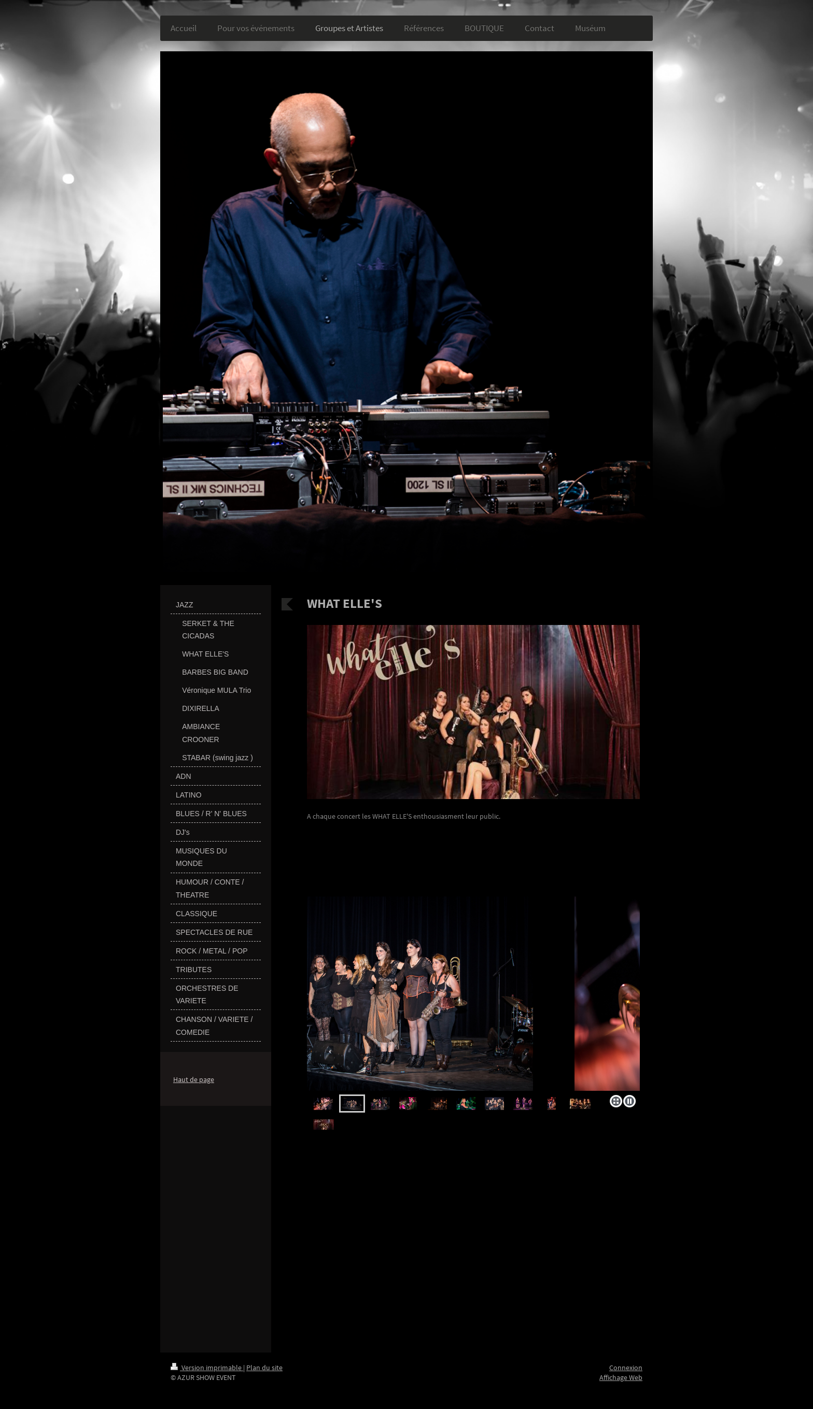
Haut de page (193, 1079)
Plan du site (264, 1367)
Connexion (625, 1367)
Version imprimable (207, 1367)
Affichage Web (620, 1377)
